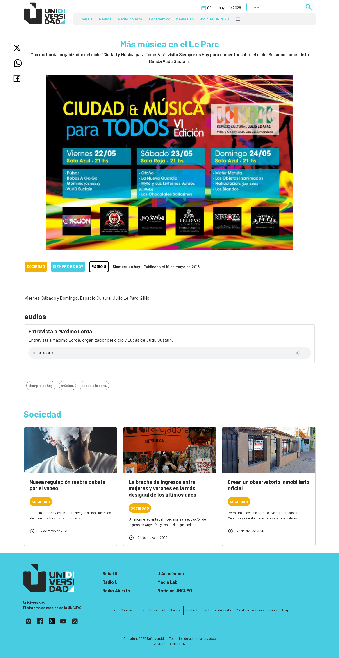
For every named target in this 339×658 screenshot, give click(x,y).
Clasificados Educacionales (256, 610)
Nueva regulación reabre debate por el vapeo (68, 485)
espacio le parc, (94, 385)
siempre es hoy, (40, 385)
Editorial (109, 610)
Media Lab (185, 18)
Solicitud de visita (217, 610)
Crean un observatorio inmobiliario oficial (268, 485)
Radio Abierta (130, 18)
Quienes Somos (132, 610)
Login (286, 610)
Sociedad (36, 266)
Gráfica (175, 610)
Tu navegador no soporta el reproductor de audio (169, 353)
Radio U (106, 18)
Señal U (87, 18)
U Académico (159, 18)
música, (67, 385)
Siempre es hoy (68, 266)
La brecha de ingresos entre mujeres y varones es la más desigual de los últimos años (162, 488)
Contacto (192, 610)
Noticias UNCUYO (214, 18)
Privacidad (157, 610)
